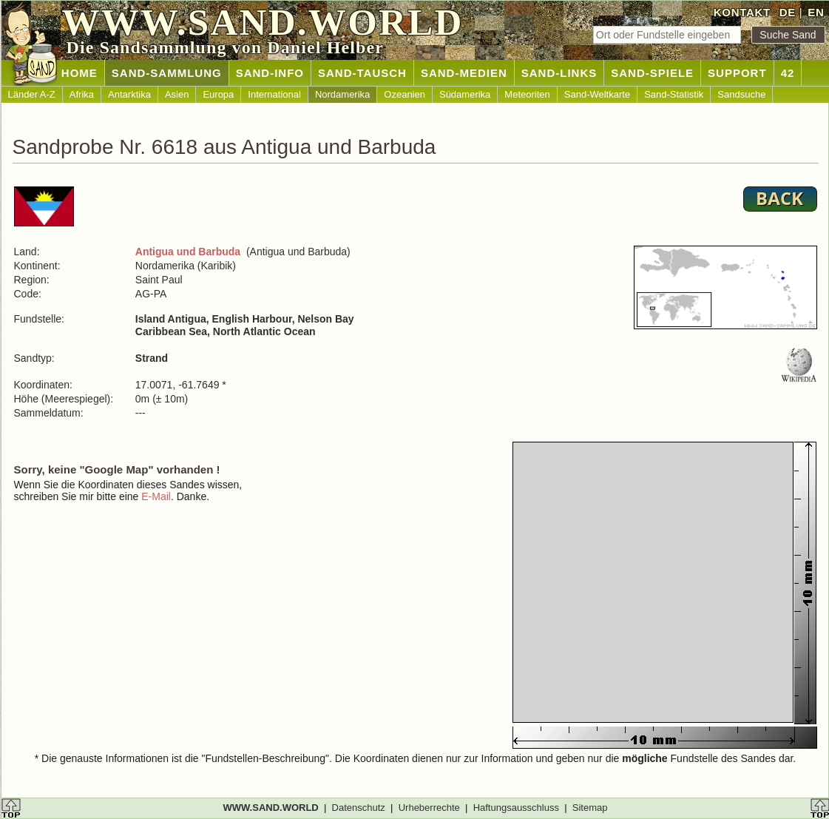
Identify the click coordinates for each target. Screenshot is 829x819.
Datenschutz (358, 807)
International (274, 94)
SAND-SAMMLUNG (167, 73)
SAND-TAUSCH (362, 73)
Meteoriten (526, 94)
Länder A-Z (31, 94)
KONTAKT (742, 12)
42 (788, 73)
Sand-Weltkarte (597, 94)
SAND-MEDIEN (464, 73)
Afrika (82, 94)
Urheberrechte (429, 807)
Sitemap (590, 807)
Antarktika (129, 94)
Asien (177, 94)
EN (816, 12)
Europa (218, 94)
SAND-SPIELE (652, 73)
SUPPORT (737, 73)
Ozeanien (404, 94)
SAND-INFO (270, 73)
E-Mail (156, 496)
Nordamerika (342, 94)
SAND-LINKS (559, 73)
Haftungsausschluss (516, 807)
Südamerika (464, 94)
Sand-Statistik (673, 94)
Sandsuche (741, 94)
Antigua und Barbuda (187, 251)
